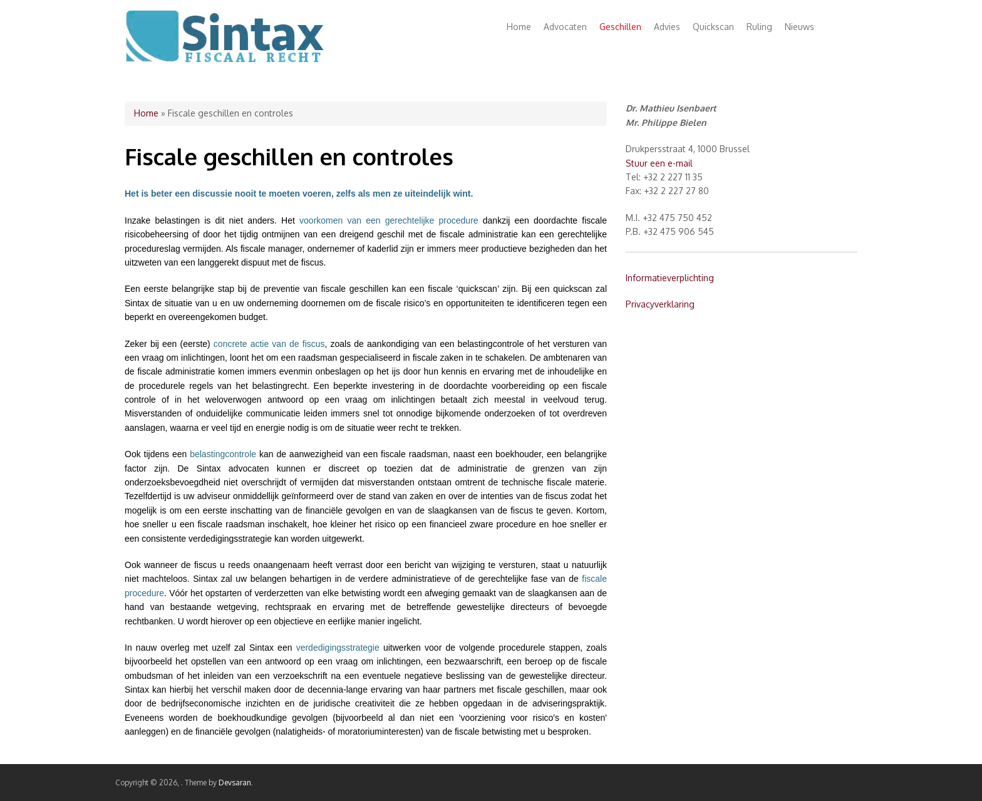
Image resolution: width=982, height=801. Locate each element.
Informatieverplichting (670, 277)
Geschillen (620, 26)
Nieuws (799, 26)
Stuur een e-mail (659, 163)
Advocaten (565, 26)
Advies (667, 26)
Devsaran (235, 782)
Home (519, 26)
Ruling (759, 26)
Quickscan (713, 26)
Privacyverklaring (660, 304)
